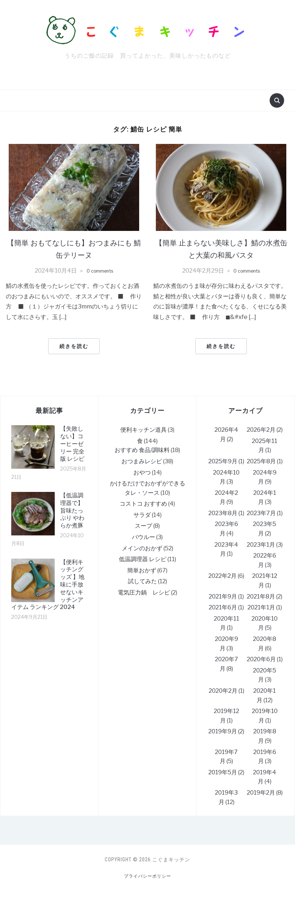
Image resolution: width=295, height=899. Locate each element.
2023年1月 (261, 544)
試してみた (142, 581)
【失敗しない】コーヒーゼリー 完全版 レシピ (72, 443)
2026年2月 (261, 429)
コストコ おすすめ (143, 503)
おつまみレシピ (141, 461)
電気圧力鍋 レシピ (144, 592)
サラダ (142, 514)
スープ (143, 525)
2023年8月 (222, 513)
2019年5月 (222, 772)
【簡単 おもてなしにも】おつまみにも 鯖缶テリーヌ (74, 248)
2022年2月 (222, 575)
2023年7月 (261, 513)
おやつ (142, 472)
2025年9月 (222, 461)
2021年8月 (261, 596)
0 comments (100, 270)
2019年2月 (261, 792)
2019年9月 (222, 731)
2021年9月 (223, 596)
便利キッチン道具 (143, 429)
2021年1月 (261, 607)
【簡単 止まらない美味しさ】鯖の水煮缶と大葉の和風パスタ (221, 248)
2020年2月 (223, 690)
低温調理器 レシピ (142, 559)
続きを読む (73, 346)
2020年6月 (261, 659)
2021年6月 (223, 607)
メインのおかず (142, 548)
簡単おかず (141, 570)
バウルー (143, 537)
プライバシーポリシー (147, 876)
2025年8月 (261, 461)
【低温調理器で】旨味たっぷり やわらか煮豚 (72, 510)
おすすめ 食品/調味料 (142, 450)
